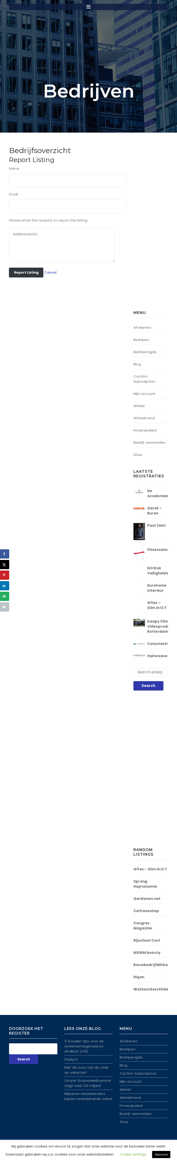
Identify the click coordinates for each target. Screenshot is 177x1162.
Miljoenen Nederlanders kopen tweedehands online (88, 1096)
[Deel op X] (4, 564)
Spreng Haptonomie (145, 884)
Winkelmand (144, 418)
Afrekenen (142, 327)
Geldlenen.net (147, 898)
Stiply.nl (70, 1059)
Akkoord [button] (161, 1154)
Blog (137, 364)
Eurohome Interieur (157, 588)
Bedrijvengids (145, 351)
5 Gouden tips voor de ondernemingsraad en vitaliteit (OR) (84, 1046)
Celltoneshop (146, 910)
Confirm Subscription (144, 379)
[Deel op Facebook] (4, 554)
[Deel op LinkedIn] (4, 585)
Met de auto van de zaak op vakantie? (86, 1070)
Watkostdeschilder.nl (154, 989)
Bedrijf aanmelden (149, 442)
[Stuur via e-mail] (4, 596)
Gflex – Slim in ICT (157, 605)
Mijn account (144, 393)
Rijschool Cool (146, 940)
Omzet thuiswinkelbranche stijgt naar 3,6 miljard (87, 1083)
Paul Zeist (156, 525)
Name (14, 168)
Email (13, 194)
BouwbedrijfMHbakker (154, 964)
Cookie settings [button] (133, 1154)
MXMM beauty (146, 952)
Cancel (50, 272)
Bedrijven (141, 339)
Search (148, 685)
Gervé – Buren (154, 511)
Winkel (139, 405)
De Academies (158, 493)
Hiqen (138, 977)
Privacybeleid (145, 430)
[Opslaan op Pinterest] (4, 575)
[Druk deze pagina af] (4, 607)
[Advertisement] (155, 229)
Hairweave (157, 655)
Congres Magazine (142, 926)
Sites (137, 454)
